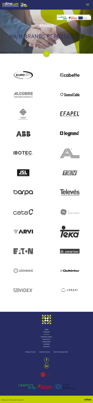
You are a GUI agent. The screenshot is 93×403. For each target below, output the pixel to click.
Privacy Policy (30, 352)
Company (46, 332)
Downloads (46, 342)
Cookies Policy (44, 352)
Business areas (46, 337)
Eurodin (47, 344)
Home (47, 329)
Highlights (46, 339)
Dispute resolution (60, 352)
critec (88, 399)
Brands (46, 334)
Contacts (46, 347)
